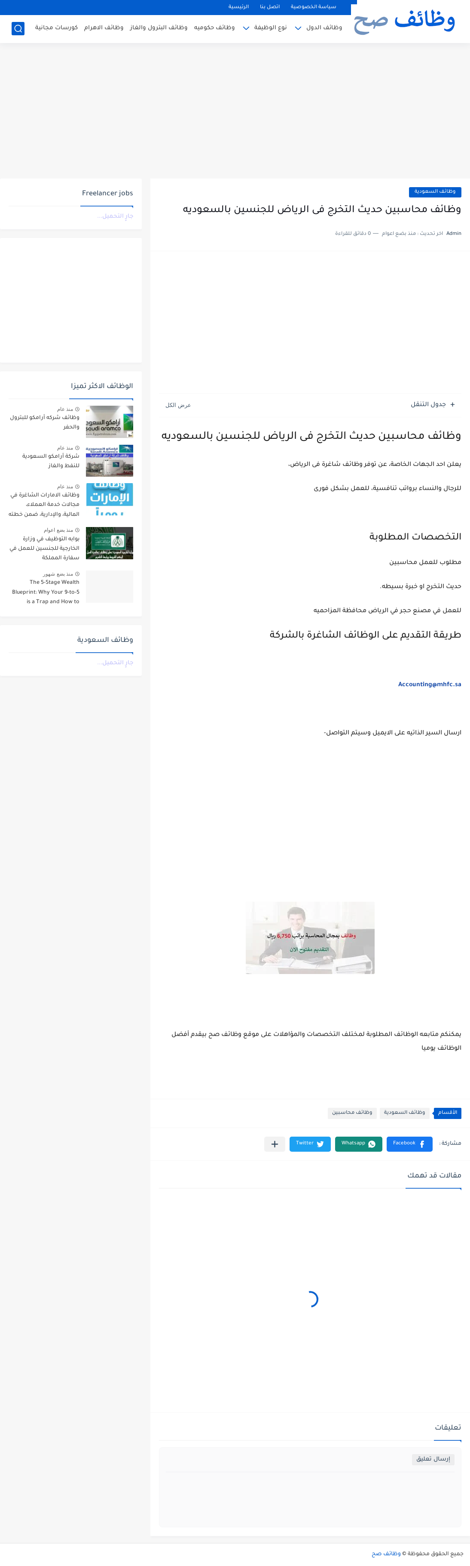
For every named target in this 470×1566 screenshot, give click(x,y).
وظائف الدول (324, 28)
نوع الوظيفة (270, 28)
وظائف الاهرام (104, 28)
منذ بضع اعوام (58, 530)
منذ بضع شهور (58, 574)
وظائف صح (386, 1554)
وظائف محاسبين (352, 1113)
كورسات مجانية (56, 28)
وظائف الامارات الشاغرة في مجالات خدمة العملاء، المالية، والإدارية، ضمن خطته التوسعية (44, 507)
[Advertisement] (235, 112)
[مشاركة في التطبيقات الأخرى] (274, 1144)
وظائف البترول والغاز (159, 28)
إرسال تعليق (433, 1459)
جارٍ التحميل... (115, 216)
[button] (410, 1144)
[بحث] (18, 28)
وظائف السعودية (435, 192)
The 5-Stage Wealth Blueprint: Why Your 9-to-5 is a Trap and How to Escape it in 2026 (45, 594)
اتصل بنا (270, 7)
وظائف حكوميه (214, 28)
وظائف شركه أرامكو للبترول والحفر (44, 423)
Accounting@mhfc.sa (429, 685)
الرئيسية (239, 7)
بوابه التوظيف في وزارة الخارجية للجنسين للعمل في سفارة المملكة (44, 549)
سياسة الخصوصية (313, 7)
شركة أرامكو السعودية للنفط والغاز (50, 461)
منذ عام (65, 409)
